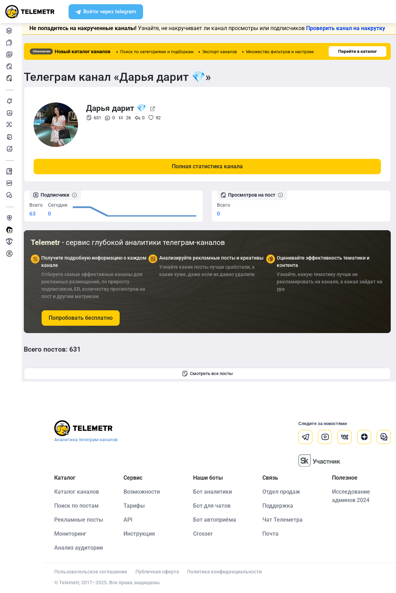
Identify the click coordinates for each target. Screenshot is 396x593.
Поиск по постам (79, 505)
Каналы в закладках (10, 42)
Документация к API (10, 183)
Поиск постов (10, 66)
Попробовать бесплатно (84, 318)
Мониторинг (10, 101)
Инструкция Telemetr (10, 171)
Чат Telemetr (10, 195)
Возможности (144, 491)
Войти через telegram (106, 12)
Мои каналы (10, 54)
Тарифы (137, 505)
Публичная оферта (160, 571)
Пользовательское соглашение (93, 571)
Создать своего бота (10, 229)
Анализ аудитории (10, 124)
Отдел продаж (283, 491)
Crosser (204, 533)
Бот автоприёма (216, 519)
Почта (272, 533)
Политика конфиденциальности (227, 571)
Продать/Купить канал (10, 241)
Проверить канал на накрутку (347, 28)
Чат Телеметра (284, 519)
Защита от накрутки (10, 217)
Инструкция (142, 533)
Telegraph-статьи (10, 136)
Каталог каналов (10, 30)
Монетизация (10, 253)
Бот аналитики (10, 148)
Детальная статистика (10, 113)
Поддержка (279, 505)
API (130, 519)
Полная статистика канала (209, 166)
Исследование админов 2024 (351, 495)
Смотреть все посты (209, 373)
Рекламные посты (10, 78)
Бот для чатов (213, 505)
